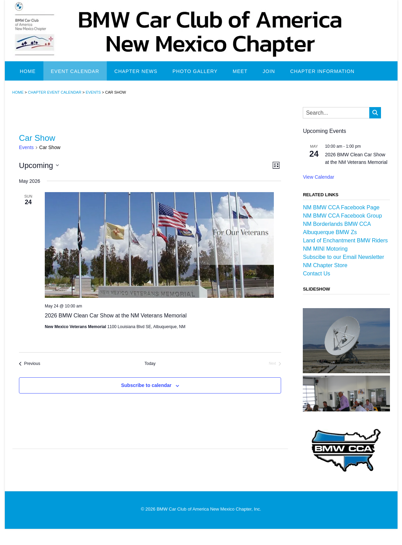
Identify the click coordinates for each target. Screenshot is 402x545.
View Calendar (318, 177)
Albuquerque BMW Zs (330, 232)
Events (26, 147)
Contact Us (316, 273)
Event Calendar (75, 71)
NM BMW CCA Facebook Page (341, 207)
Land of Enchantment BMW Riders (345, 240)
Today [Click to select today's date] (150, 363)
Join (269, 71)
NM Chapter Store (325, 265)
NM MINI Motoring (325, 249)
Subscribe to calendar (146, 385)
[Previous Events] (29, 364)
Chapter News (135, 71)
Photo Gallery (195, 71)
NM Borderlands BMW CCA (337, 224)
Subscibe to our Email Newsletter (343, 257)
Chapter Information (322, 71)
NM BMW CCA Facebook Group (342, 216)
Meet (240, 71)
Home (28, 71)
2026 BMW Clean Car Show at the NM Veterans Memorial (116, 315)
